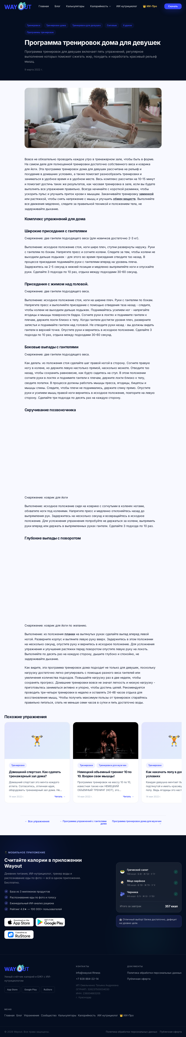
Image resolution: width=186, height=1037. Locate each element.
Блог (57, 6)
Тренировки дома (56, 25)
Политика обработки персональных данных (154, 972)
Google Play (30, 989)
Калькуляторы (75, 6)
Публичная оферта (138, 978)
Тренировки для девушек (86, 25)
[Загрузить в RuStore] (19, 934)
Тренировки (33, 25)
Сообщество (48, 1015)
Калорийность (100, 6)
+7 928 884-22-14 (87, 978)
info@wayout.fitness (88, 972)
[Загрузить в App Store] (19, 922)
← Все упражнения (37, 821)
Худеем (127, 25)
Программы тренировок (40, 32)
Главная (44, 6)
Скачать (173, 6)
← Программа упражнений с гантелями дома (101, 822)
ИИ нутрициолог (126, 6)
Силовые (112, 25)
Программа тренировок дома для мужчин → (141, 822)
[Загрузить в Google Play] (50, 922)
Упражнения (31, 1015)
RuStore (48, 989)
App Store (12, 989)
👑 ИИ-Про (150, 6)
